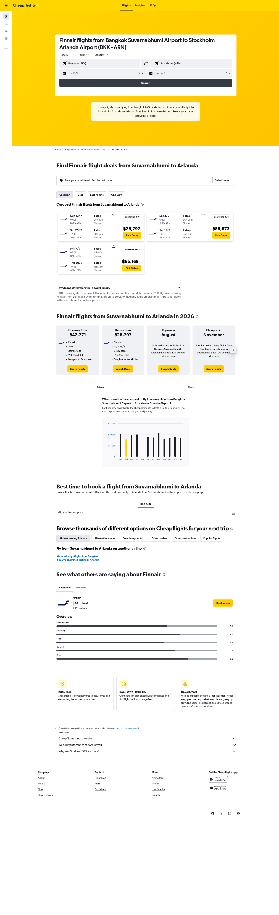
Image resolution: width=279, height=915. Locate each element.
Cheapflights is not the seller (147, 738)
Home (58, 149)
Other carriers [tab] (159, 538)
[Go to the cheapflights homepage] (26, 5)
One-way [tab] (116, 194)
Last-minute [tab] (97, 194)
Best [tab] (80, 194)
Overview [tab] (65, 587)
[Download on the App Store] (218, 788)
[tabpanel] (145, 435)
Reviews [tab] (81, 587)
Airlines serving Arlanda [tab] (73, 538)
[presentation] (142, 204)
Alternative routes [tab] (104, 538)
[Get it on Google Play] (218, 779)
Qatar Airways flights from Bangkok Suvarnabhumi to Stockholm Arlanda (78, 558)
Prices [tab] (100, 387)
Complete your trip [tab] (133, 538)
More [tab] (191, 387)
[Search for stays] (6, 23)
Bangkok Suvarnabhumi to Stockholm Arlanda (85, 149)
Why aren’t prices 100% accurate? (147, 751)
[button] (6, 5)
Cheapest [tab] (64, 194)
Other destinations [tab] (185, 538)
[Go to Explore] (6, 38)
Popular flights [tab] (211, 538)
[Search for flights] (6, 16)
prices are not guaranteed (127, 728)
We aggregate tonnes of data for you (147, 745)
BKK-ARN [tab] (145, 504)
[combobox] (66, 55)
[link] (77, 368)
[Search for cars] (6, 31)
